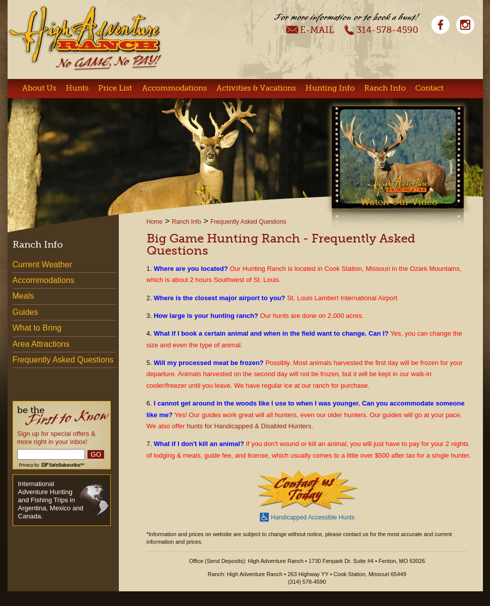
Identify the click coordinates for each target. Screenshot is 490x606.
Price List (115, 88)
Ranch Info (385, 88)
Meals (23, 296)
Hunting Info (329, 88)
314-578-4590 (381, 29)
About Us (39, 88)
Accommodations (174, 88)
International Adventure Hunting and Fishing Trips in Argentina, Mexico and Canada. (50, 500)
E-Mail (310, 29)
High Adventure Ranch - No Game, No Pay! (85, 38)
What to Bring (37, 328)
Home (155, 221)
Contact (429, 88)
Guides (25, 312)
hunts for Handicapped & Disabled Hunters (249, 426)
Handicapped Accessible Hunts (306, 516)
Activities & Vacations (256, 88)
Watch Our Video (399, 202)
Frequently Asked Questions (248, 221)
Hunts (77, 88)
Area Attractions (41, 344)
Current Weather (42, 264)
